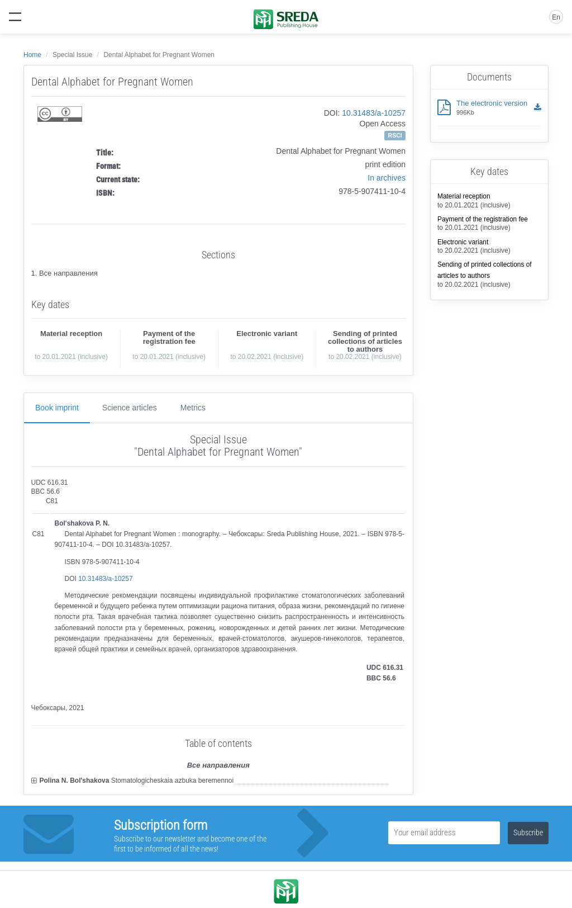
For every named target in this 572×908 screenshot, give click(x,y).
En (556, 17)
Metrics (193, 407)
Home (32, 55)
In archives (387, 177)
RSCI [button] (395, 135)
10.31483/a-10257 (374, 112)
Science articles (129, 407)
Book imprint (57, 407)
